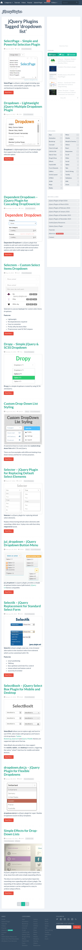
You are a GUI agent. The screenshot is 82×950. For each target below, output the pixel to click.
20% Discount (59, 233)
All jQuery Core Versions (9, 941)
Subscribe (77, 927)
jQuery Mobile (27, 739)
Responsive (72, 151)
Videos (23, 2)
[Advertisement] (23, 179)
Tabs (72, 168)
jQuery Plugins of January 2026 (63, 211)
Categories (9, 2)
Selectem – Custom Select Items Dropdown (22, 266)
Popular (29, 2)
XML (72, 181)
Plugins (52, 54)
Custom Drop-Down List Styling (21, 405)
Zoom (72, 185)
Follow (54, 2)
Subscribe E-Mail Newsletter (10, 939)
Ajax (55, 135)
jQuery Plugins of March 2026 (63, 204)
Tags (61, 54)
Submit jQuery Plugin (63, 226)
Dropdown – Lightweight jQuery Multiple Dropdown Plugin (23, 106)
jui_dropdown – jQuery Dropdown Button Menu (21, 543)
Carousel (55, 145)
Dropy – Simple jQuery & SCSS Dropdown (21, 345)
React (72, 148)
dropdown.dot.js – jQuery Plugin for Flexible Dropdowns (22, 771)
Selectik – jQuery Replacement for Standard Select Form (22, 606)
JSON (55, 181)
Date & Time (55, 155)
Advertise (47, 1)
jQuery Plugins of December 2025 (63, 215)
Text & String (72, 171)
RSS (2, 934)
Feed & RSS (55, 165)
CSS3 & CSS (29, 838)
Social (72, 161)
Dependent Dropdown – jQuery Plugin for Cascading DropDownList (22, 200)
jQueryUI (15, 739)
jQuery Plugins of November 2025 (63, 219)
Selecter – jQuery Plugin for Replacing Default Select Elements (21, 473)
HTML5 (55, 178)
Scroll (72, 155)
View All (69, 98)
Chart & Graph (55, 148)
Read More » (8, 92)
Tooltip (72, 175)
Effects (17, 841)
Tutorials (17, 2)
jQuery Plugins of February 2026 (63, 208)
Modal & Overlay (72, 141)
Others (72, 145)
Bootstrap (55, 141)
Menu (27, 411)
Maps (55, 185)
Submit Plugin (38, 2)
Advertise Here (63, 46)
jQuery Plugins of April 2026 (63, 200)
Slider (72, 158)
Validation (72, 178)
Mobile (72, 138)
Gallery (55, 171)
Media (55, 188)
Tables (72, 165)
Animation (55, 138)
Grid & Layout (55, 175)
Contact (63, 237)
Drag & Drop (55, 158)
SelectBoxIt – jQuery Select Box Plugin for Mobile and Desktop (23, 689)
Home (3, 919)
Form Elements (26, 49)
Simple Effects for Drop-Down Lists (20, 832)
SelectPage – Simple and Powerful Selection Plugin (22, 42)
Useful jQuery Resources (63, 222)
